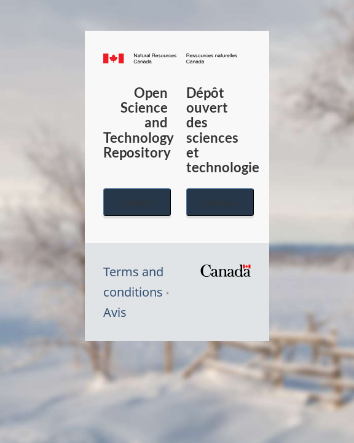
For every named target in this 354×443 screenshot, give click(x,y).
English (137, 202)
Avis (115, 312)
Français (220, 202)
